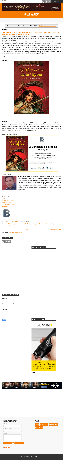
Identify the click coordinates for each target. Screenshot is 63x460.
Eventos (37, 424)
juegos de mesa (39, 427)
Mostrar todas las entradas (47, 26)
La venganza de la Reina (38, 224)
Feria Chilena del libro (8, 204)
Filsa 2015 (27, 224)
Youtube (49, 1)
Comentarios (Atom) (16, 232)
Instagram (43, 1)
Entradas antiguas (55, 229)
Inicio (26, 229)
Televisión (51, 424)
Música (42, 424)
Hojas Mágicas (32, 14)
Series (46, 424)
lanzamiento (49, 224)
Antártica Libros (6, 202)
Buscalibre (5, 206)
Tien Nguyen (39, 456)
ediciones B (20, 224)
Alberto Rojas (12, 224)
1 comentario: (15, 221)
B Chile (4, 198)
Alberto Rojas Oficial (8, 200)
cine (56, 424)
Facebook (46, 1)
